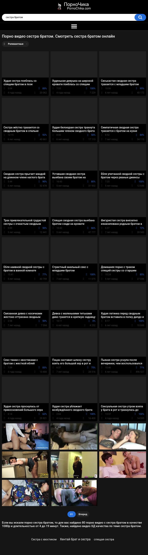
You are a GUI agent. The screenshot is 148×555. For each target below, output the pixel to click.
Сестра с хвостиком (43, 539)
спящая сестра (104, 539)
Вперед (83, 514)
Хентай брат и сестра (75, 539)
